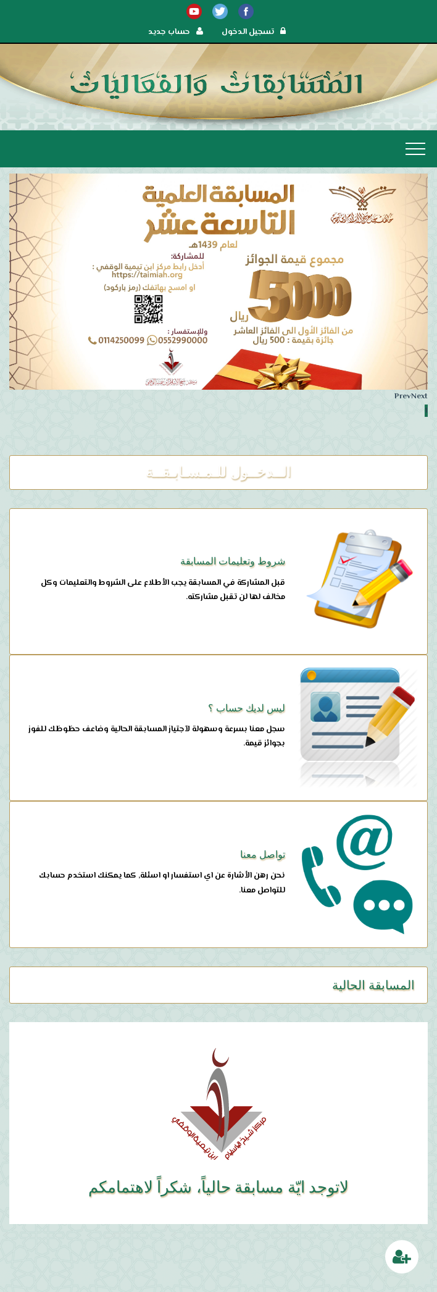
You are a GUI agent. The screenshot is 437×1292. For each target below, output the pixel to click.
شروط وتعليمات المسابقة (232, 561)
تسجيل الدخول (254, 32)
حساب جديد (175, 32)
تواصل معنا (262, 854)
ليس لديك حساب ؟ (246, 708)
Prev (402, 396)
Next (419, 396)
